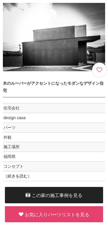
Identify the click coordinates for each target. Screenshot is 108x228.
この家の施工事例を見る (54, 195)
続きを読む (17, 176)
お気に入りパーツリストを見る (54, 214)
